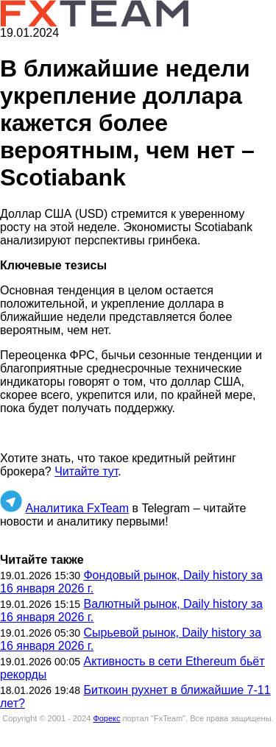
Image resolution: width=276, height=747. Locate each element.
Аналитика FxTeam (77, 508)
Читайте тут (86, 471)
